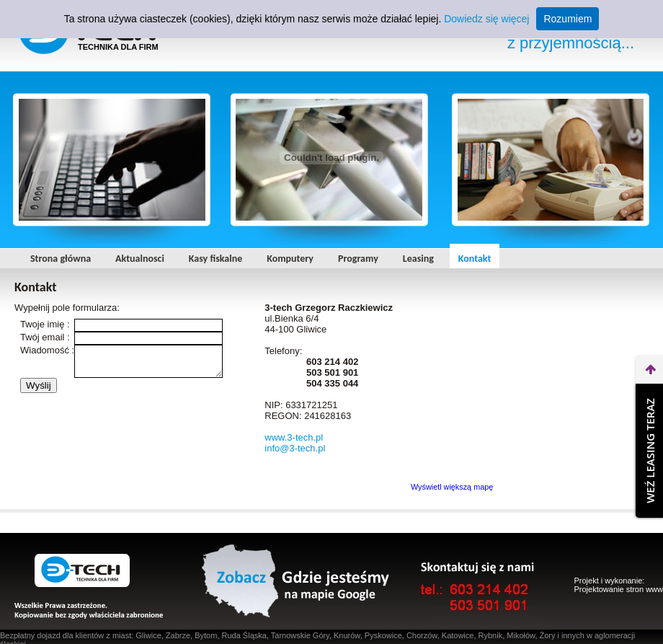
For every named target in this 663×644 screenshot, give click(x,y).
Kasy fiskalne (215, 258)
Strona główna (60, 258)
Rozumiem (567, 19)
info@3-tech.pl (294, 448)
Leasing (418, 258)
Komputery (290, 258)
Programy (358, 258)
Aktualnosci (139, 258)
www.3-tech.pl (293, 437)
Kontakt (474, 258)
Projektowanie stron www (619, 589)
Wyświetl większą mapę (452, 486)
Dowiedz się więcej (486, 19)
